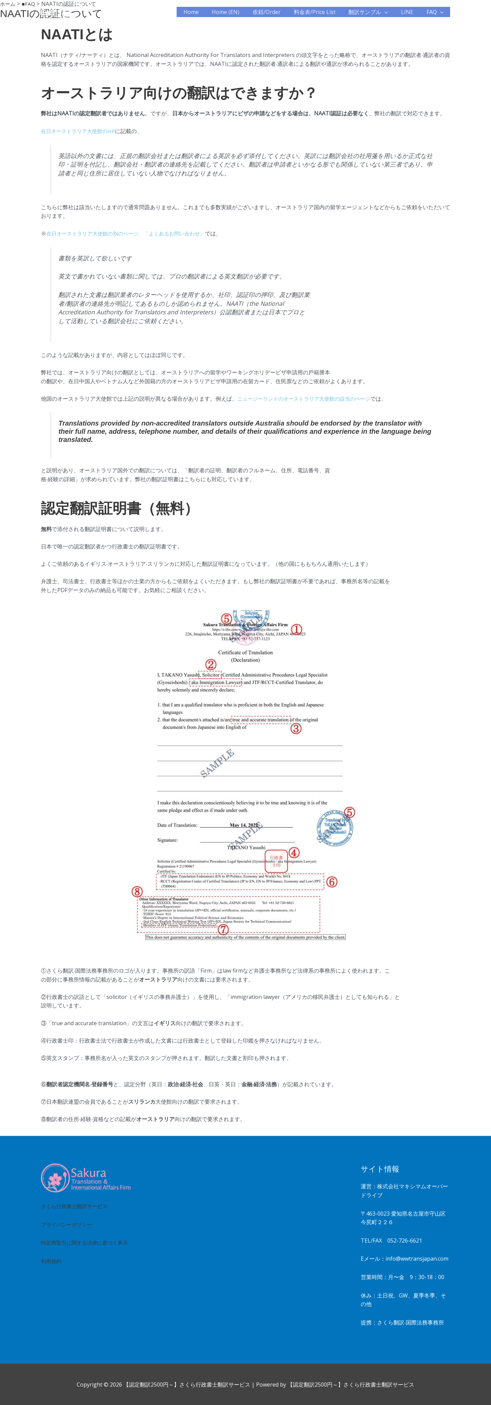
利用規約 (52, 1270)
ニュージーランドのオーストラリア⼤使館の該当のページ (308, 398)
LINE (410, 12)
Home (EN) (238, 12)
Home (205, 12)
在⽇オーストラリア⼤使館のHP (80, 131)
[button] (390, 12)
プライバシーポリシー (68, 1224)
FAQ (436, 12)
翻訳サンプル (374, 12)
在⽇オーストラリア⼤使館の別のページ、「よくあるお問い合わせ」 (130, 233)
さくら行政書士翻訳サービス (76, 1206)
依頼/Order (277, 12)
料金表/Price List (322, 12)
